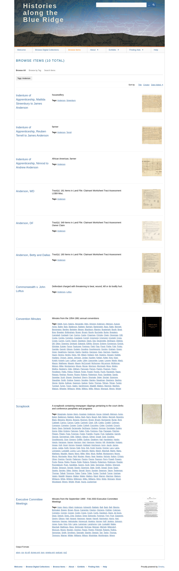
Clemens (100, 510)
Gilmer (92, 437)
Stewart (95, 533)
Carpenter (84, 510)
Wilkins (85, 389)
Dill (53, 344)
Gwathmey (62, 352)
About (92, 50)
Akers (75, 414)
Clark (91, 423)
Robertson (92, 375)
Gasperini (119, 516)
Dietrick (119, 341)
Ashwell (105, 414)
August (117, 324)
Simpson (62, 468)
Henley (68, 355)
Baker (54, 417)
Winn (98, 479)
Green (119, 349)
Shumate (92, 377)
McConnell (86, 363)
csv (22, 552)
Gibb (72, 437)
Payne (91, 459)
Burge (114, 420)
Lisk (99, 524)
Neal (93, 456)
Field (93, 346)
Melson (55, 366)
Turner (62, 386)
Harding (85, 352)
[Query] (126, 5)
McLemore (105, 363)
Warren (102, 476)
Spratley (84, 380)
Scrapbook (22, 406)
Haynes (64, 521)
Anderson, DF (24, 223)
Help (156, 50)
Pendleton (56, 372)
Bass (106, 327)
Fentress (86, 346)
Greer (54, 352)
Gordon (104, 349)
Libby (85, 360)
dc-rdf (27, 552)
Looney (108, 360)
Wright (118, 389)
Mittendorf (112, 527)
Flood (102, 346)
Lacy (67, 360)
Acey (65, 324)
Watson (55, 389)
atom (18, 552)
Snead (104, 468)
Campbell (56, 335)
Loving (73, 451)
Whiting (69, 479)
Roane (77, 375)
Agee (59, 507)
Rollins (113, 530)
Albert (70, 507)
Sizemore (114, 377)
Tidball (62, 473)
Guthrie (86, 439)
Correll (86, 338)
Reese (60, 462)
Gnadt (98, 437)
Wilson (97, 389)
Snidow (70, 380)
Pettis (64, 372)
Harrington (103, 518)
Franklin (89, 434)
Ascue (98, 414)
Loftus (69, 292)
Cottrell (86, 425)
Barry (88, 417)
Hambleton (108, 439)
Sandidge (107, 375)
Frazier (97, 434)
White (78, 389)
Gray (66, 439)
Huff (104, 521)
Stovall (81, 470)
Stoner (55, 383)
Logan (101, 360)
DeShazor (111, 341)
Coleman (115, 423)
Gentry (55, 518)
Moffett (99, 454)
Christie (99, 335)
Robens (84, 375)
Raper (118, 372)
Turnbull (55, 386)
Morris (54, 456)
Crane (83, 513)
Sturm (87, 470)
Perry (105, 459)
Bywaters (113, 332)
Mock (93, 454)
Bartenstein (98, 327)
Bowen (64, 510)
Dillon (58, 344)
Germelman (64, 437)
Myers (87, 456)
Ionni (103, 445)
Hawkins (114, 352)
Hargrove (81, 518)
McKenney (95, 363)
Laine (117, 448)
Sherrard (116, 465)
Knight (54, 360)
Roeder (119, 462)
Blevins (69, 420)
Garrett (63, 349)
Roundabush (57, 465)
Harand (73, 518)
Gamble (55, 349)
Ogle (70, 369)
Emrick (120, 344)
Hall (101, 439)
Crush (89, 513)
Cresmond (94, 338)
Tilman (112, 383)
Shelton (108, 465)
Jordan (85, 358)
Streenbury (71, 100)
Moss (108, 366)
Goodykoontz (94, 349)
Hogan (55, 445)
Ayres (54, 327)
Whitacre (71, 389)
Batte (111, 327)
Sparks (55, 470)
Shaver (69, 377)
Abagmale (61, 414)
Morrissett (101, 366)
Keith (66, 448)
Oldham (76, 369)
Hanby (78, 352)
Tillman (105, 383)
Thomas (97, 383)
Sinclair (106, 377)
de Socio (117, 513)
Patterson (77, 459)
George (55, 437)
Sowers (77, 380)
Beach (94, 417)
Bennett (118, 327)
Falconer (74, 431)
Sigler (99, 377)
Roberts (93, 462)
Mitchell (103, 527)
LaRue (73, 360)
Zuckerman (92, 482)
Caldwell (55, 423)
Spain (115, 468)
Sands (115, 375)
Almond (92, 324)
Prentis (97, 372)
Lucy (78, 451)
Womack (104, 389)
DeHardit (67, 428)
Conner (64, 513)
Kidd (78, 448)
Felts (87, 431)
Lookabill (65, 451)
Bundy (91, 332)
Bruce (76, 510)
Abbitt (59, 324)
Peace (84, 530)
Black (54, 420)
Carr (71, 335)
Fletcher (115, 431)
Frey (107, 516)
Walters (100, 386)
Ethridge (55, 346)
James (70, 358)
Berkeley (73, 329)
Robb (79, 462)
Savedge (55, 377)
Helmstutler (73, 521)
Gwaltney (94, 439)
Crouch (117, 425)
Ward (95, 476)
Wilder (70, 535)
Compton (69, 338)
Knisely (61, 360)
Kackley (92, 358)
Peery (113, 369)
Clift (121, 335)
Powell (90, 372)
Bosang (76, 420)
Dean (60, 428)
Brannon (83, 420)
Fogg (68, 434)
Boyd (120, 329)
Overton (61, 459)
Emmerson (111, 344)
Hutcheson (95, 445)
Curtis (95, 513)
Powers (118, 459)
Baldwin (81, 327)
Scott (63, 377)
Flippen (55, 434)
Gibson (70, 349)
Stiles (68, 470)
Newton (99, 456)
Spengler (80, 533)
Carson (70, 423)
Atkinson (109, 324)
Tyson (68, 386)
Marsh (98, 451)
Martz (120, 360)
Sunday (95, 470)
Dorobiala (111, 428)
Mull (75, 456)
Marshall (105, 451)
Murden (81, 456)
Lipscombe (92, 360)
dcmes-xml (35, 552)
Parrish (69, 459)
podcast (59, 552)
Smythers (71, 533)
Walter (82, 476)
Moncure (55, 530)
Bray (54, 332)
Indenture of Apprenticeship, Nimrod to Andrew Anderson (32, 163)
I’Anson (63, 358)
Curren (61, 341)
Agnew (69, 414)
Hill (78, 355)
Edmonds (92, 516)
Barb (83, 417)
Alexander (79, 324)
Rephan (62, 375)
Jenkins (110, 521)
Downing (65, 344)
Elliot (60, 431)
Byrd (120, 420)
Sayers (81, 465)
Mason (55, 363)
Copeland (78, 338)
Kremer (106, 448)
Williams (91, 479)
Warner (64, 535)
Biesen (81, 329)
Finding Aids (134, 50)
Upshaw (116, 473)
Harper (70, 442)
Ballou (77, 417)
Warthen (115, 386)
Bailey (60, 327)
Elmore (96, 344)
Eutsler (63, 346)
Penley (91, 530)
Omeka (161, 567)
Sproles (62, 470)
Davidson (82, 341)
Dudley (118, 428)
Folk (114, 346)
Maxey (77, 363)
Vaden (75, 386)
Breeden (60, 332)
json (42, 552)
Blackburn (89, 329)
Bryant (84, 332)
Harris (111, 518)
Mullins (55, 369)
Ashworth (87, 507)
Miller (61, 366)
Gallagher (109, 434)
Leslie (79, 360)
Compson (56, 425)
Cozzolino (94, 425)
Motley (114, 366)
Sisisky (77, 468)
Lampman (82, 524)
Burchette (99, 332)
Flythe (108, 346)
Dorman (102, 428)
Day (94, 341)
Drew (85, 516)
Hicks (74, 355)
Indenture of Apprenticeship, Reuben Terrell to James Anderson (32, 131)
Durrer (54, 431)
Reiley (66, 462)
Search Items (49, 70)
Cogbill (108, 423)
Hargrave (93, 352)
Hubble (118, 355)
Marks (92, 451)
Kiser (116, 358)
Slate (92, 468)
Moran (85, 366)
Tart (101, 533)
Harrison (106, 352)
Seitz (92, 465)
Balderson (73, 327)
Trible (89, 473)
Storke (61, 383)
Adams (71, 324)
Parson (92, 369)
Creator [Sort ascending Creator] (146, 85)
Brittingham (70, 332)
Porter (83, 372)
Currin (68, 341)
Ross (100, 375)
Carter (83, 335)
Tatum (110, 470)
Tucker (118, 383)
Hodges (119, 442)
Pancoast (84, 369)
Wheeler (62, 389)
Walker (76, 476)
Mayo (77, 454)
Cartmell (84, 423)
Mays (71, 527)
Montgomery (70, 366)
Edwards (81, 344)
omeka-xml (50, 552)
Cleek (106, 335)
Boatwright (106, 329)
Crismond (104, 338)
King (111, 358)
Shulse (55, 468)
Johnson (77, 358)
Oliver (54, 459)
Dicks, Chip (69, 516)
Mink (88, 454)
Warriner (107, 386)
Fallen (81, 431)
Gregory (72, 439)
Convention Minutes (28, 318)
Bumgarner (106, 420)
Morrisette (62, 456)
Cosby (79, 425)
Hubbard (86, 445)
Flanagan (107, 431)
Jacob (108, 445)
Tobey (77, 473)
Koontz (99, 448)
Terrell (69, 132)
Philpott (77, 372)
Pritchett (98, 530)
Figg (97, 346)
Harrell (95, 518)
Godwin (77, 349)
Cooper (73, 425)
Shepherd (77, 377)
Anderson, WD (25, 191)
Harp (100, 352)
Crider (102, 425)
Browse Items (74, 50)
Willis (91, 389)
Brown (78, 332)
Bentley (66, 329)
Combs (61, 338)
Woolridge (93, 535)
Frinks (119, 346)
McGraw (87, 527)
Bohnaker (56, 510)
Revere (70, 375)
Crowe (55, 341)
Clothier (108, 510)
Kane (60, 524)
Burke (106, 332)
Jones (54, 448)
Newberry (63, 369)
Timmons (70, 473)
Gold (104, 437)
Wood (118, 479)
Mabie (113, 524)
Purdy (103, 372)
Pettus (70, 372)
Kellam (99, 358)
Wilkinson (78, 479)
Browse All (21, 70)
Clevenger (114, 335)
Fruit (102, 434)
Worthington (103, 535)
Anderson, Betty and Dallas (33, 255)
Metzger (95, 527)
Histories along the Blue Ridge (43, 12)
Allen (86, 324)
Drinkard (73, 344)
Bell (99, 417)
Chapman (91, 335)
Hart (84, 442)
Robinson (112, 462)
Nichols (107, 456)
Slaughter (56, 380)
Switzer (84, 383)
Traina (83, 473)
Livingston (56, 451)
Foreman (75, 434)
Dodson (94, 428)
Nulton (113, 456)
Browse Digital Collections (47, 50)
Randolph (110, 372)
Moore (78, 366)
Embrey (103, 344)
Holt (96, 355)
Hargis (55, 442)
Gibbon (78, 437)
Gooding (84, 349)
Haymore (90, 442)
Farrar (69, 346)
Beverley (119, 417)
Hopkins (102, 355)
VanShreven (84, 386)
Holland (90, 355)
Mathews (56, 454)
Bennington (57, 329)
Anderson (61, 100)
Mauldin (64, 454)
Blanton (97, 329)
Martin (114, 360)
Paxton (99, 369)
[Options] (149, 5)
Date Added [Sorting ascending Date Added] (156, 85)
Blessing (61, 420)
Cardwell (64, 335)
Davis (89, 341)
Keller (105, 358)
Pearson (106, 369)
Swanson (76, 383)
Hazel (54, 355)
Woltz (104, 479)
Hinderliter (110, 442)
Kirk (87, 448)
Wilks (85, 479)
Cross (119, 338)
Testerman (118, 470)
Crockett (112, 338)
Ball (101, 507)
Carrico (77, 335)
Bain (66, 327)
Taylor (91, 383)
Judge (60, 448)
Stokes (75, 470)
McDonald (79, 527)
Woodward (56, 482)
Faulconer (77, 346)
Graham (112, 349)
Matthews (63, 363)
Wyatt (77, 482)
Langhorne (92, 524)
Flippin (62, 434)
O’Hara (120, 456)
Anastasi (82, 414)
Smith (63, 380)
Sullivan (68, 383)
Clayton (93, 510)
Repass (55, 375)
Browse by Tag (35, 70)
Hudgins (55, 358)
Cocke (54, 338)
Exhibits (112, 50)
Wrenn (112, 389)
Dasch (74, 341)
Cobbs (101, 423)
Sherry (84, 377)
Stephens (110, 380)
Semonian (100, 465)
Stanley (92, 380)
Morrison (92, 366)
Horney (71, 445)
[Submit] (153, 5)
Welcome (21, 50)
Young (83, 482)
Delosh (60, 516)
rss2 (65, 552)
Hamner (71, 352)
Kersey (72, 448)
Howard (110, 355)
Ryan (66, 465)
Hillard (83, 355)
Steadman (100, 380)
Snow (110, 468)
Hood (65, 445)
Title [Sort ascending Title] (140, 85)
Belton (105, 417)
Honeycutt (83, 521)
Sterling (118, 380)
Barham (89, 327)
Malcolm (85, 451)
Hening (61, 355)
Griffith (79, 439)
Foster (82, 434)
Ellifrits (89, 344)
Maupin (71, 363)
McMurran (115, 363)
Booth (114, 329)
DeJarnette (101, 341)
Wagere (69, 476)
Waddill (93, 386)
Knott (92, 448)
